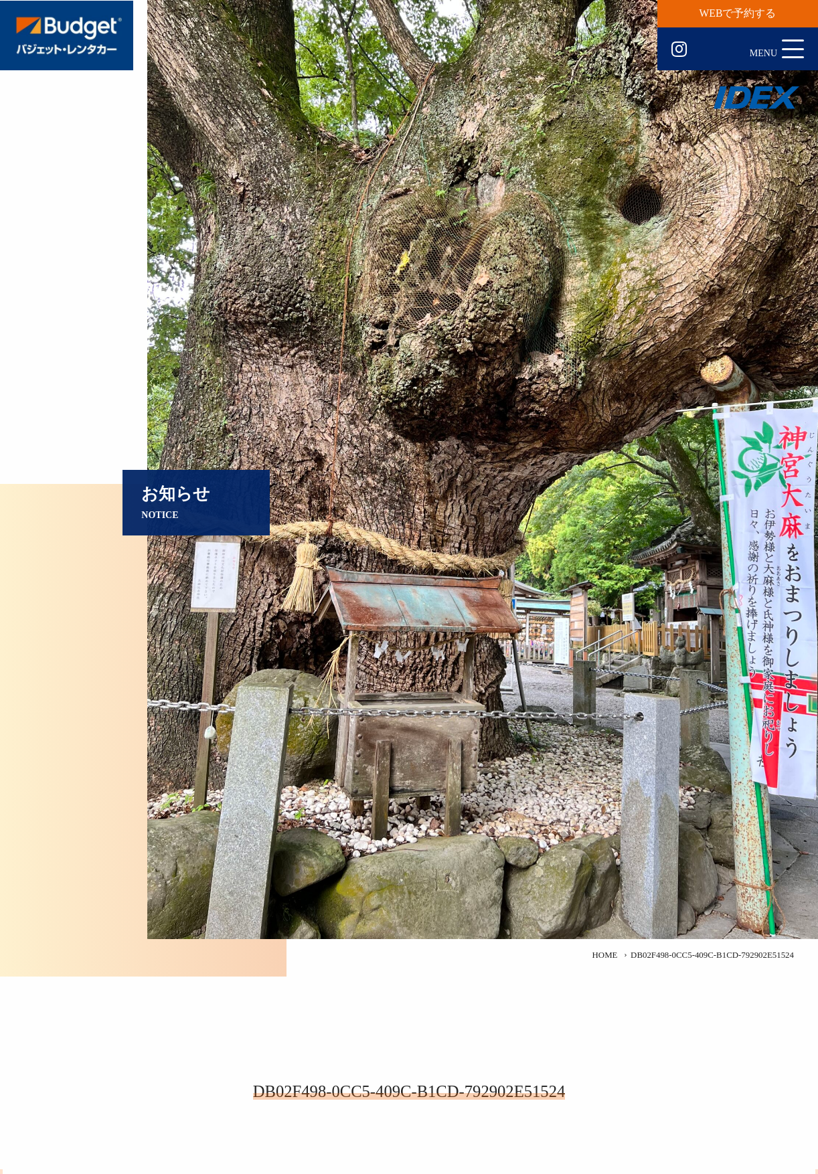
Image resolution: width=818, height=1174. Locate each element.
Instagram (679, 49)
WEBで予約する (738, 13)
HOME (605, 955)
